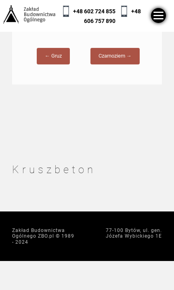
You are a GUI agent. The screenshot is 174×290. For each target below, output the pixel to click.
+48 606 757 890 (112, 16)
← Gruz (53, 59)
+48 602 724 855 (94, 11)
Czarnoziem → (115, 59)
